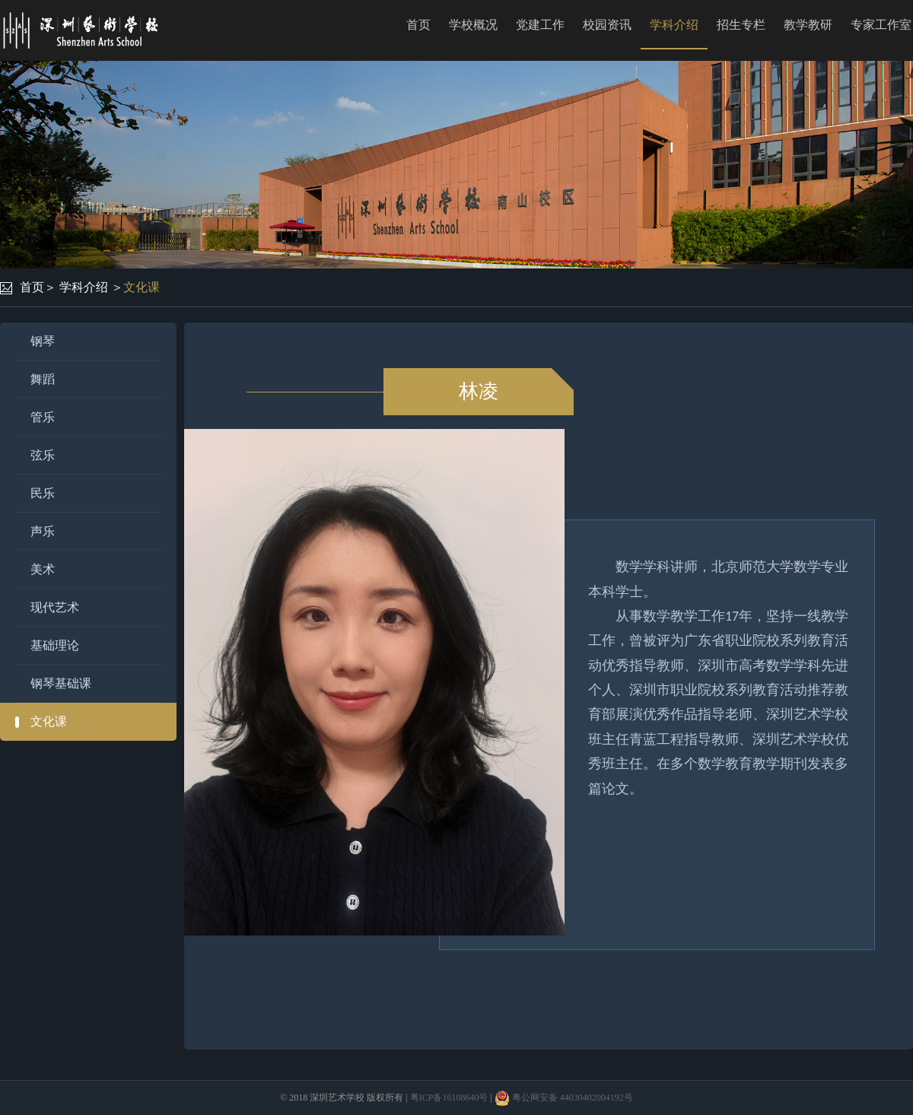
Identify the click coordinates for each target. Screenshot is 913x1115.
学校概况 (473, 24)
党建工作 (540, 24)
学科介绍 (674, 24)
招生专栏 (741, 24)
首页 (418, 24)
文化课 (141, 287)
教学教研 (808, 24)
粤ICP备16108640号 (449, 1097)
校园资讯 (607, 24)
